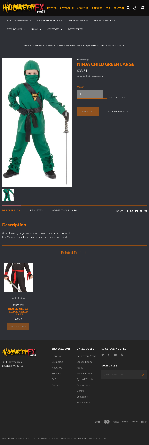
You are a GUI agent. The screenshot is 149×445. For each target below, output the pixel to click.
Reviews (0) (97, 76)
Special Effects (104, 20)
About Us (82, 8)
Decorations (16, 29)
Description (11, 210)
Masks (36, 29)
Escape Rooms (78, 20)
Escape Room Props (49, 20)
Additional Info (64, 210)
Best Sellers (76, 29)
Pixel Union (33, 438)
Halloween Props (19, 20)
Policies (97, 8)
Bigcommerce (64, 438)
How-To (52, 8)
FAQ (107, 8)
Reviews (36, 210)
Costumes (54, 29)
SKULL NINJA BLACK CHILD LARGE (18, 311)
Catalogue (66, 8)
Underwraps (83, 59)
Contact (118, 8)
